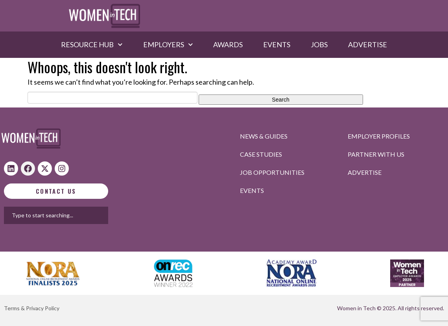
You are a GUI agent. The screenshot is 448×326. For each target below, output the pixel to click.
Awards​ (228, 44)
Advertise (367, 44)
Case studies (261, 154)
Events (276, 44)
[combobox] (90, 215)
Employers (168, 44)
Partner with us (376, 154)
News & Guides (264, 136)
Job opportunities (272, 172)
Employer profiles (379, 136)
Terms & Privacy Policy (31, 308)
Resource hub (92, 44)
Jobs (319, 44)
